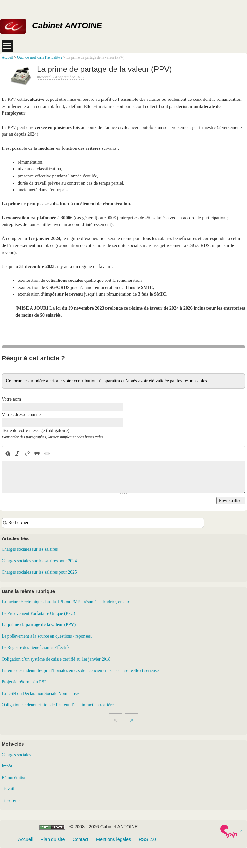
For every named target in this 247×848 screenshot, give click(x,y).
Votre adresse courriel (22, 414)
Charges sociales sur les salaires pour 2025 (39, 572)
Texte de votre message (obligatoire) (35, 430)
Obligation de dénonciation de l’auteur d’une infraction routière (58, 704)
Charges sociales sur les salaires (30, 549)
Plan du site (53, 839)
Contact (80, 839)
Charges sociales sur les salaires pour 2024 (39, 560)
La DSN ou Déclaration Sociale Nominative (40, 693)
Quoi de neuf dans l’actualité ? (39, 57)
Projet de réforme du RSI (24, 682)
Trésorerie (11, 800)
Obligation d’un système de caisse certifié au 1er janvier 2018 (56, 659)
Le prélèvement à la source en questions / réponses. (47, 636)
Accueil (7, 57)
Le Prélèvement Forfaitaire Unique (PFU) (38, 613)
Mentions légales (113, 839)
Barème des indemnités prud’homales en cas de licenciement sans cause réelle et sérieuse (80, 670)
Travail (8, 788)
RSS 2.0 (147, 839)
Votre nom (11, 399)
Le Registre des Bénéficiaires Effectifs (35, 647)
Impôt (7, 766)
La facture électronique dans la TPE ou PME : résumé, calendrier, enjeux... (67, 601)
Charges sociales (16, 754)
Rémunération (14, 777)
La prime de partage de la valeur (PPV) (39, 624)
